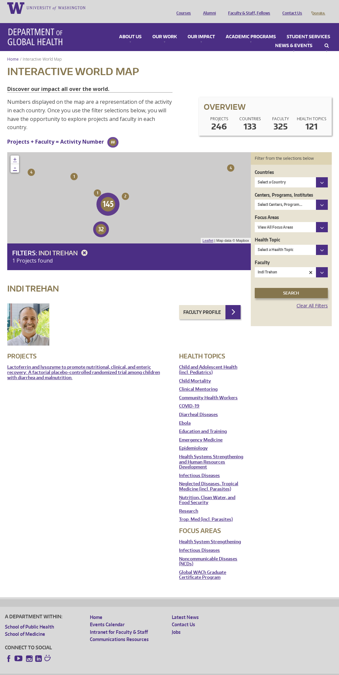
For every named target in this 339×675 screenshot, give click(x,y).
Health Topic (267, 230)
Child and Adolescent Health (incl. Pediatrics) (208, 360)
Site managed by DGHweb (158, 669)
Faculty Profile (202, 303)
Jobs (176, 623)
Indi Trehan (64, 243)
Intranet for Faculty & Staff (119, 623)
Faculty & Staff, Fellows (247, 8)
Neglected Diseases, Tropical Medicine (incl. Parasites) (208, 477)
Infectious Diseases (199, 466)
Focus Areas (267, 208)
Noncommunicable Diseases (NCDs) (208, 552)
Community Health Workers (208, 388)
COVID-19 (189, 396)
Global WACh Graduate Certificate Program (202, 566)
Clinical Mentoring (198, 380)
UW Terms (119, 669)
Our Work (164, 27)
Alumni (207, 8)
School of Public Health (29, 617)
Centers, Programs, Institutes (284, 185)
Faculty (262, 253)
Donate (317, 8)
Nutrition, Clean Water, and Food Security (207, 491)
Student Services (308, 27)
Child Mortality (195, 371)
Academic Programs (251, 27)
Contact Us (290, 8)
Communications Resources (119, 630)
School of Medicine (25, 625)
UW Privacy (92, 669)
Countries (264, 163)
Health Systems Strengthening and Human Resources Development (211, 452)
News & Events (293, 36)
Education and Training (203, 422)
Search (327, 36)
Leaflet (207, 231)
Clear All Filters (312, 296)
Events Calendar (107, 615)
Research (188, 501)
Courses (182, 8)
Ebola (185, 413)
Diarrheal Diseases (198, 405)
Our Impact (201, 27)
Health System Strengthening (210, 532)
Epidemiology (193, 438)
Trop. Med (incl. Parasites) (206, 510)
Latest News (185, 608)
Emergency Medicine (200, 430)
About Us (130, 27)
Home (13, 50)
